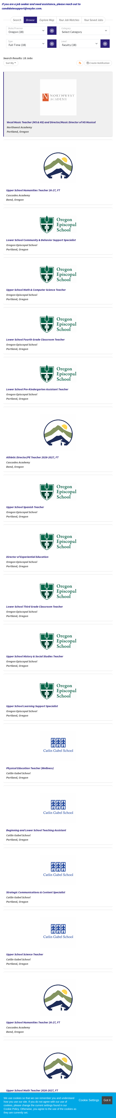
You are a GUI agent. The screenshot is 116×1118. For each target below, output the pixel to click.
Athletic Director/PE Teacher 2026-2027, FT (32, 457)
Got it (107, 1100)
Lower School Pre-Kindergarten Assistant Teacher (37, 389)
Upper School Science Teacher (24, 954)
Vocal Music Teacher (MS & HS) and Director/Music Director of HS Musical (51, 122)
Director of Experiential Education (27, 557)
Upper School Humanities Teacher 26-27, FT (33, 190)
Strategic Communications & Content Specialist (35, 892)
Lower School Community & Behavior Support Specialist (41, 240)
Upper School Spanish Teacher (25, 507)
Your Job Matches (69, 20)
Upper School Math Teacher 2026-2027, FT (32, 1090)
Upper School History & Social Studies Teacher (34, 656)
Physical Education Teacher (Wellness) (30, 768)
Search (17, 20)
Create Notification (98, 63)
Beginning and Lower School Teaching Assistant (36, 830)
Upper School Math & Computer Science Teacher (36, 289)
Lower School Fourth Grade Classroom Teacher (35, 339)
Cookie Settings (89, 1100)
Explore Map (47, 20)
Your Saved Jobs (93, 20)
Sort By (10, 63)
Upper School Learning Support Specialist (32, 706)
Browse (30, 20)
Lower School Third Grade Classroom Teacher (34, 606)
